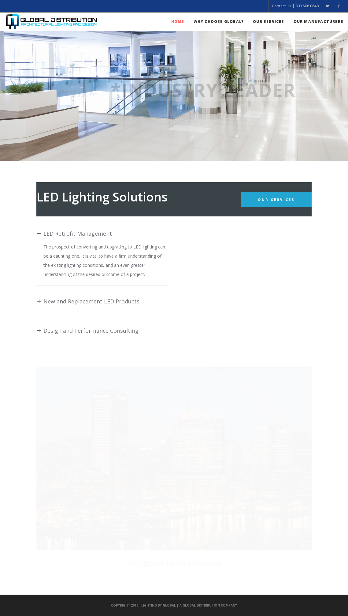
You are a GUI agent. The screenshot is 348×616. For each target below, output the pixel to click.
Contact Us (281, 6)
